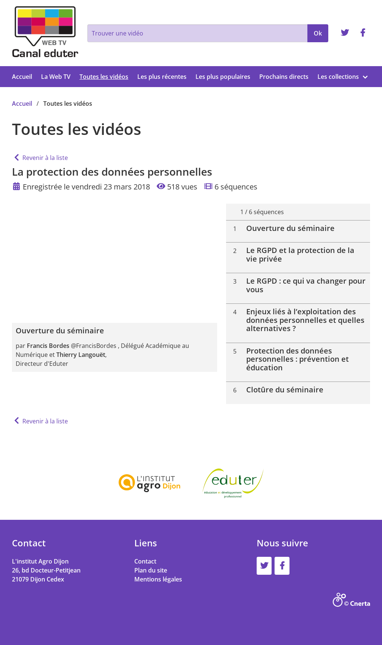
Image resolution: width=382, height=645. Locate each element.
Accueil (22, 76)
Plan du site (150, 570)
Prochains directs (284, 76)
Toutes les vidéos (103, 76)
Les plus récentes (162, 76)
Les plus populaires (222, 76)
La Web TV (56, 76)
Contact (145, 561)
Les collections (338, 76)
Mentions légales (158, 579)
